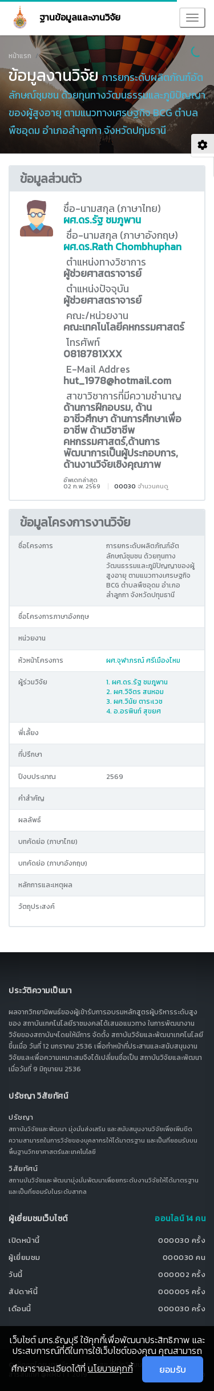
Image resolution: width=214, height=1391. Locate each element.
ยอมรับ (172, 1369)
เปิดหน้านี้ (24, 1240)
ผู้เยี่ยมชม (25, 1257)
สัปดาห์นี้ (23, 1291)
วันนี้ (16, 1274)
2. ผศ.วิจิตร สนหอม (135, 692)
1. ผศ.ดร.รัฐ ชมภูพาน (137, 682)
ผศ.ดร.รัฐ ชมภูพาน (102, 220)
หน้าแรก (20, 56)
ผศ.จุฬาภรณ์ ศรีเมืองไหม (143, 660)
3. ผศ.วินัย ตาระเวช (134, 701)
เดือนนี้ (20, 1308)
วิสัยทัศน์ (23, 1168)
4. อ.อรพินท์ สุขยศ (133, 711)
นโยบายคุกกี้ (110, 1368)
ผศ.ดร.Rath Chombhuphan (122, 246)
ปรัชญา (21, 1117)
